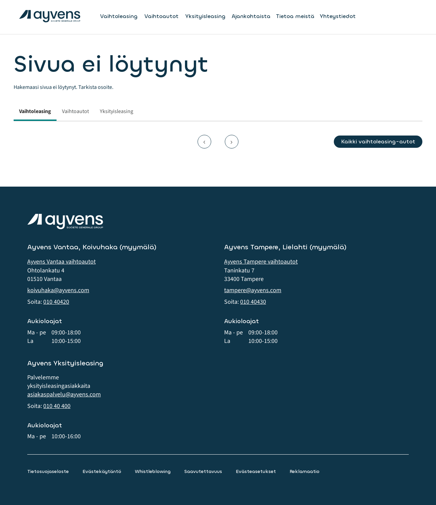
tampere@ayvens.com (252, 290)
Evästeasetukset (256, 471)
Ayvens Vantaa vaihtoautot (61, 261)
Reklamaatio (305, 471)
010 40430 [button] (253, 302)
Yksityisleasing (205, 16)
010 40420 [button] (56, 302)
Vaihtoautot (161, 16)
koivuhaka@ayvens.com (58, 290)
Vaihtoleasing (119, 16)
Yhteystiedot (338, 16)
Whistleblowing (153, 471)
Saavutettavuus (203, 471)
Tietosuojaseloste (48, 471)
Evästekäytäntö (101, 471)
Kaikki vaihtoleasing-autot (378, 141)
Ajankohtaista (251, 16)
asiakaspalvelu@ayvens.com (64, 394)
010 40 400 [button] (57, 406)
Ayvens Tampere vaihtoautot (261, 261)
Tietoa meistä (295, 16)
